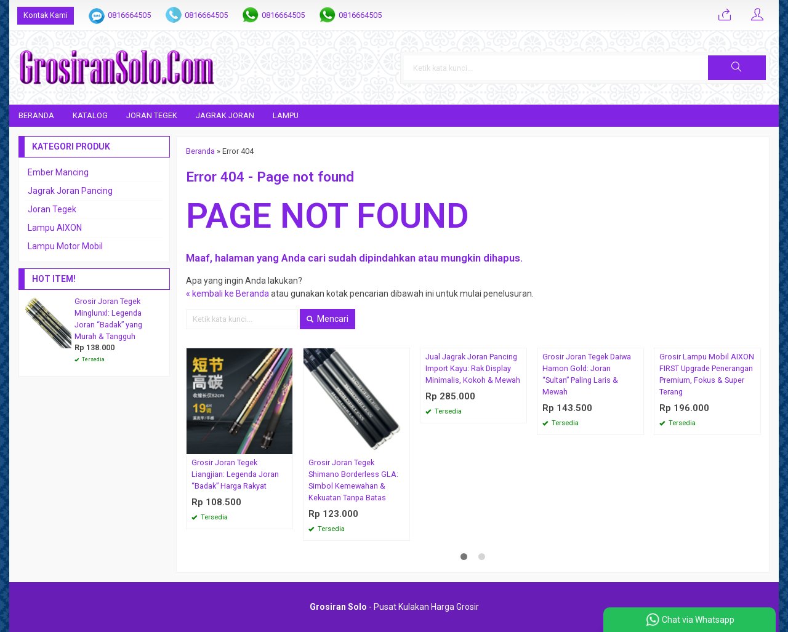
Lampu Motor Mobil (65, 246)
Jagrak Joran (225, 115)
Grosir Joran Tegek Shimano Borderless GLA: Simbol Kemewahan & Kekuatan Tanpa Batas (353, 480)
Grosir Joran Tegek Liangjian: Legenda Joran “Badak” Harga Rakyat (235, 474)
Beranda (36, 115)
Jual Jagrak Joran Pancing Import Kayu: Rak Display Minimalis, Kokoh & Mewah (472, 368)
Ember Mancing (58, 172)
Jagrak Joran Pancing (70, 191)
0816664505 (129, 15)
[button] (737, 67)
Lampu (286, 115)
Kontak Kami (45, 15)
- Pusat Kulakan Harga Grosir (394, 607)
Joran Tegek (151, 115)
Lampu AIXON (55, 228)
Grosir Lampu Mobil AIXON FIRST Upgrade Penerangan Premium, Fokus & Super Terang (706, 374)
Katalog (90, 115)
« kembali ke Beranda (227, 293)
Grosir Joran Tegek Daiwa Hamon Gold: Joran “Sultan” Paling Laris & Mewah (586, 374)
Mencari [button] (327, 319)
